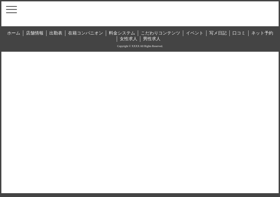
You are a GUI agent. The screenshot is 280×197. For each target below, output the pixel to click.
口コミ (239, 33)
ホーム (13, 33)
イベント (194, 33)
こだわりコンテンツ (160, 33)
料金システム (122, 33)
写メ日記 (218, 33)
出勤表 (55, 33)
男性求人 (152, 38)
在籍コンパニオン (85, 33)
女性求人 (128, 38)
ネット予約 (262, 33)
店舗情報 (34, 33)
